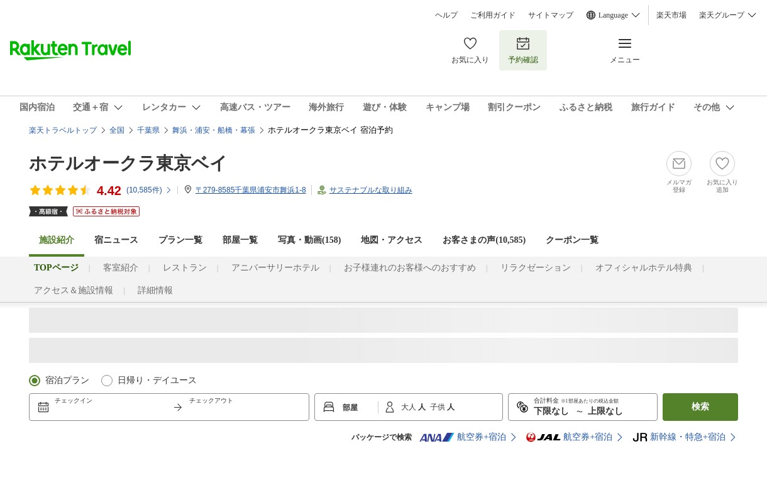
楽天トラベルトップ (63, 130)
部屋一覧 (240, 240)
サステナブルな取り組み (370, 190)
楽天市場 (671, 15)
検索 (700, 406)
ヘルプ (446, 15)
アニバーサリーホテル (275, 267)
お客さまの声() (484, 240)
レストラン (185, 267)
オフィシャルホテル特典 (643, 267)
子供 (438, 407)
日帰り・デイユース (157, 380)
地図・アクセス (391, 240)
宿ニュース (116, 240)
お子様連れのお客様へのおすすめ (410, 267)
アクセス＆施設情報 (73, 290)
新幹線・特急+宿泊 (679, 437)
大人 (409, 407)
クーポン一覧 (572, 240)
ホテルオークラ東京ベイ (128, 163)
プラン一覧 (180, 240)
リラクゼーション (535, 267)
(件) (149, 190)
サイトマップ (550, 15)
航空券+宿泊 (462, 437)
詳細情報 (155, 290)
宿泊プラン (67, 380)
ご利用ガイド (493, 15)
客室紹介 (120, 267)
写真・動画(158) (309, 240)
